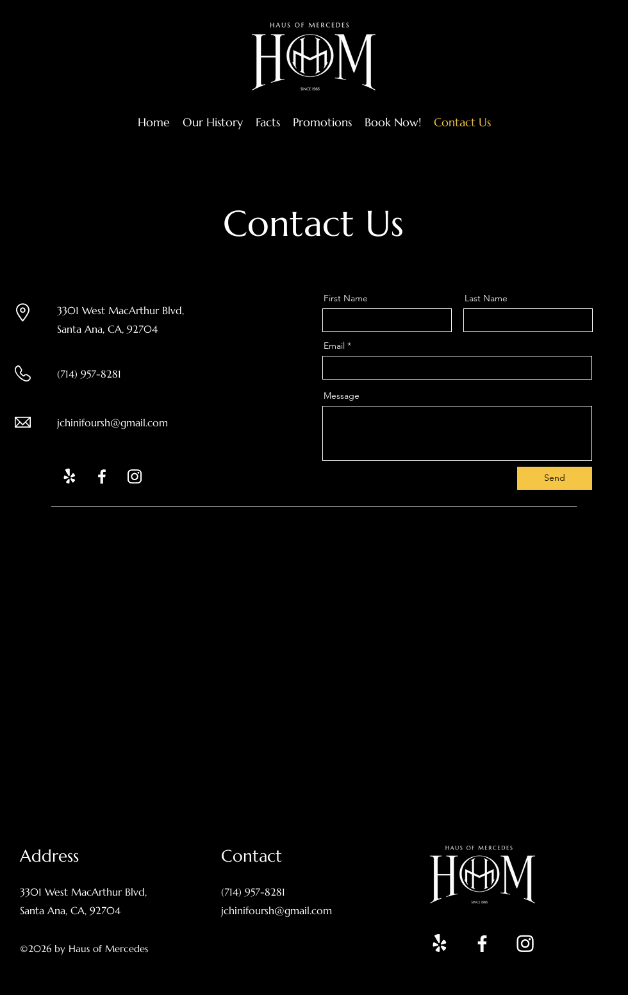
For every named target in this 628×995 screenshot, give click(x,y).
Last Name (486, 298)
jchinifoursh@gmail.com (112, 422)
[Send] (554, 478)
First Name (346, 298)
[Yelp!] (69, 476)
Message (341, 395)
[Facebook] (102, 476)
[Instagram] (134, 476)
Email (334, 345)
